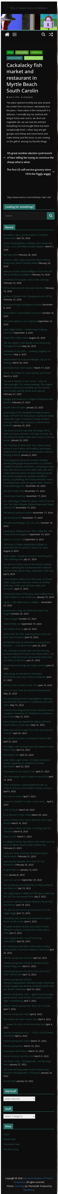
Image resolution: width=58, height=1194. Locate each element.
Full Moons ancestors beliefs (17, 512)
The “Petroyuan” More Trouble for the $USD (25, 776)
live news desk (10, 254)
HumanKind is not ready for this (19, 771)
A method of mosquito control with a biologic (26, 279)
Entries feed (9, 1139)
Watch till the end (12, 623)
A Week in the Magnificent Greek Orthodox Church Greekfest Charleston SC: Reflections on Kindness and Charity (28, 713)
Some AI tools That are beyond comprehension (27, 690)
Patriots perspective (13, 1046)
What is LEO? (10, 836)
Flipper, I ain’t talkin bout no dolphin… (22, 602)
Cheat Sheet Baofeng (14, 496)
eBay (6, 874)
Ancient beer (9, 1081)
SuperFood (36, 52)
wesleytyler (28, 97)
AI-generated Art (11, 869)
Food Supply (22, 52)
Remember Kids (11, 754)
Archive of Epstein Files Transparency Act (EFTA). (27, 296)
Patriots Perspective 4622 (16, 1014)
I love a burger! (10, 618)
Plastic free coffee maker (15, 337)
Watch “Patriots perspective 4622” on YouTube (26, 1005)
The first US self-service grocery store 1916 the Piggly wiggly (31, 172)
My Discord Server (12, 517)
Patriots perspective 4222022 (18, 957)
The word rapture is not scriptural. (20, 321)
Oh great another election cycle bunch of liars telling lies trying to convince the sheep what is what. (28, 157)
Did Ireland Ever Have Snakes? (18, 367)
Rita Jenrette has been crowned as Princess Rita (27, 738)
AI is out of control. (13, 796)
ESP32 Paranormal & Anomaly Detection (23, 288)
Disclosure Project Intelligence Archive (22, 304)
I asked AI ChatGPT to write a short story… (24, 801)
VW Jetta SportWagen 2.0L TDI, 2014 (21, 522)
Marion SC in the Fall (13, 539)
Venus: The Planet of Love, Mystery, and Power (27, 372)
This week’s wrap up (13, 628)
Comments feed (11, 1144)
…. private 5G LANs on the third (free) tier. (24, 1024)
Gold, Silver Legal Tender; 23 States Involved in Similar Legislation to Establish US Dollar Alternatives (26, 763)
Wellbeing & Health (33, 58)
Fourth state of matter (14, 407)
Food (10, 52)
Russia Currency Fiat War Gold (18, 1056)
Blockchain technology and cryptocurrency (24, 665)
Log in (6, 1134)
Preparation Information (15, 1051)
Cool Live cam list (12, 879)
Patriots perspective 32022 (16, 1040)
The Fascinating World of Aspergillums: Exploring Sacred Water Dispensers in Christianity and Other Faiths (28, 701)
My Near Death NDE (13, 491)
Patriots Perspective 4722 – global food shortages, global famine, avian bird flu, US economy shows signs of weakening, (28, 997)
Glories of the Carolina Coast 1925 (20, 685)
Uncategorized (14, 58)
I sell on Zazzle (10, 809)
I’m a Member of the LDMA (17, 814)
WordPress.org (10, 1149)
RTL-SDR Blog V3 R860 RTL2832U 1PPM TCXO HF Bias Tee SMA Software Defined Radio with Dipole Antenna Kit (28, 504)
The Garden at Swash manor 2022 (20, 1019)
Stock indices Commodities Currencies (22, 312)
